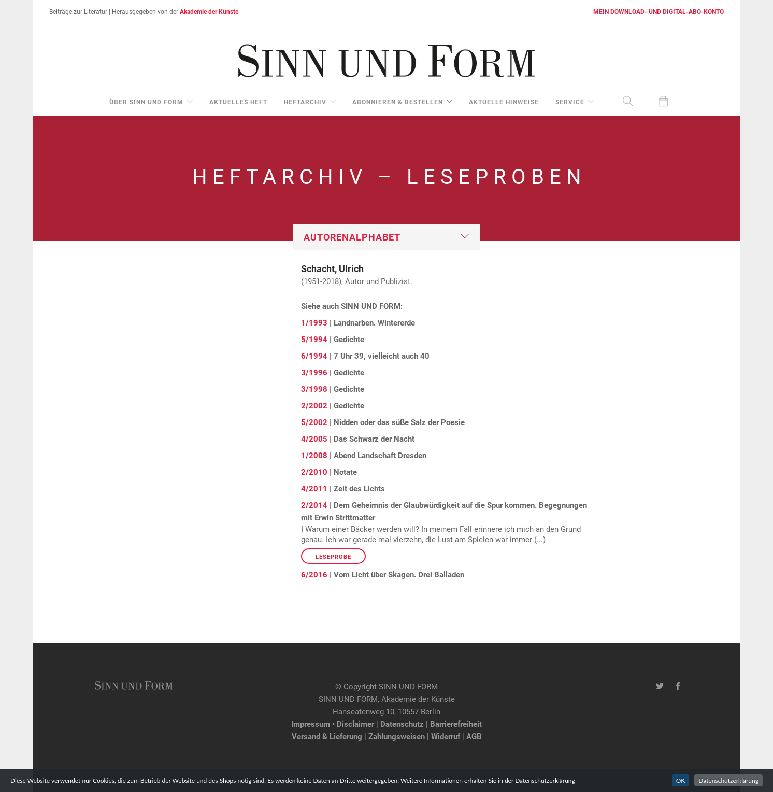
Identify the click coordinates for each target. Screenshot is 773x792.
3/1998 (314, 389)
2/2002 (314, 405)
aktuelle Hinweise (504, 101)
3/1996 (314, 372)
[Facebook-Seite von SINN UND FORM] (678, 686)
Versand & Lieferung (327, 736)
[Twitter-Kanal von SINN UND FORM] (660, 686)
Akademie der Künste (209, 11)
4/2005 (314, 438)
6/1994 (314, 355)
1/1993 (314, 322)
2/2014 (314, 505)
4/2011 (314, 488)
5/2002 (314, 422)
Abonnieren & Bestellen (397, 101)
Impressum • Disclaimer (332, 723)
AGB (474, 736)
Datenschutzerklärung (728, 780)
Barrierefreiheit (456, 723)
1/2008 (314, 455)
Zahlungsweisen (396, 736)
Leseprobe (333, 556)
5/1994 (314, 339)
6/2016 (314, 574)
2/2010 (314, 471)
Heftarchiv (305, 101)
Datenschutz (402, 723)
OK (680, 780)
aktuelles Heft (238, 101)
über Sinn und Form (146, 101)
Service (569, 101)
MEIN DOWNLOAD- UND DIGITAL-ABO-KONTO (658, 11)
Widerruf (445, 736)
